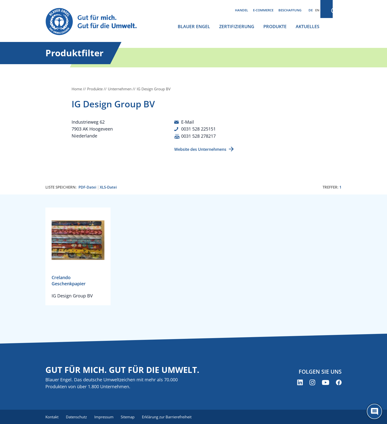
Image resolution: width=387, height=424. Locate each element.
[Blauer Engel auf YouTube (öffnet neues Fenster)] (325, 382)
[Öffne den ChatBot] (374, 411)
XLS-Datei (108, 187)
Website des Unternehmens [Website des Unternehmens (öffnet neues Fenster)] (200, 149)
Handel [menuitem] (241, 10)
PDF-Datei (87, 187)
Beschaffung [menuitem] (289, 10)
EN (317, 10)
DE (311, 10)
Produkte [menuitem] (275, 26)
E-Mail (187, 122)
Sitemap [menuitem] (129, 416)
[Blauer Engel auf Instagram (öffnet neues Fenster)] (312, 382)
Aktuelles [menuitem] (307, 26)
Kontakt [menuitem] (51, 416)
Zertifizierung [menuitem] (236, 26)
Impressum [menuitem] (105, 416)
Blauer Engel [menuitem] (194, 26)
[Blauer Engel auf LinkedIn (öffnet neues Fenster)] (300, 382)
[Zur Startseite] (95, 22)
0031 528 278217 (198, 136)
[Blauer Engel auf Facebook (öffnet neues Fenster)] (339, 382)
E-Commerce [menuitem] (263, 10)
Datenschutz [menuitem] (76, 416)
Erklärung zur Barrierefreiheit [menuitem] (169, 416)
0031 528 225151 (198, 129)
